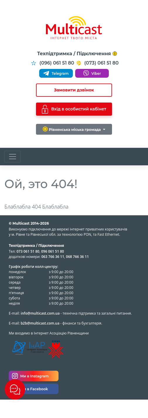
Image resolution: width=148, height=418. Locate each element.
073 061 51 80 (27, 251)
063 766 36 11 (52, 256)
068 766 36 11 (77, 256)
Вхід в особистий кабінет (74, 109)
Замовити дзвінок (74, 90)
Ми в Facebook (30, 389)
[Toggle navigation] (12, 156)
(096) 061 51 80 (52, 63)
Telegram (55, 73)
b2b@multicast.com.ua (40, 323)
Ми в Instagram (30, 376)
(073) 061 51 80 (97, 63)
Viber (92, 73)
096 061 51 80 (52, 251)
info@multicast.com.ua (40, 313)
